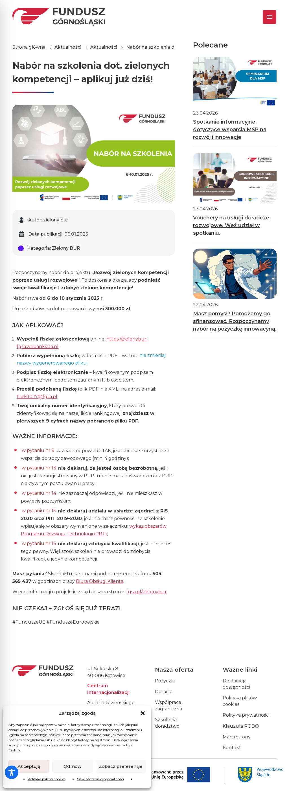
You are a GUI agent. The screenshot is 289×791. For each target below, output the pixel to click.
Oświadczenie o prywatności (100, 779)
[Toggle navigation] (265, 17)
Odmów (72, 766)
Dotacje (163, 691)
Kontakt (232, 747)
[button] (143, 713)
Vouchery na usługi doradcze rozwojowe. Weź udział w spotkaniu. (231, 225)
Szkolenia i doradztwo (167, 723)
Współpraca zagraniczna (168, 705)
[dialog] (278, 779)
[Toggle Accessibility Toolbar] (11, 772)
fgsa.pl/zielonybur (146, 591)
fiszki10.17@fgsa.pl (37, 396)
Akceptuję (28, 766)
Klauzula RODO (241, 726)
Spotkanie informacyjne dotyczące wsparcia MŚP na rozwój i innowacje (229, 129)
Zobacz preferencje (121, 766)
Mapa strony (237, 737)
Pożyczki (165, 681)
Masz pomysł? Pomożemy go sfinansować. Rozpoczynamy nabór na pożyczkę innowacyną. (235, 321)
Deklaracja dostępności (236, 684)
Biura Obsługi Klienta (99, 581)
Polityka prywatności (246, 715)
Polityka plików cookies (46, 779)
